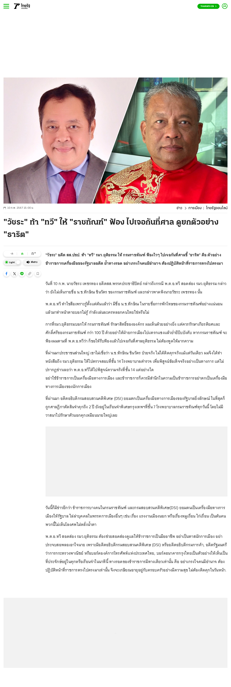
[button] (7, 274)
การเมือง (195, 208)
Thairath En (208, 6)
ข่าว (179, 208)
